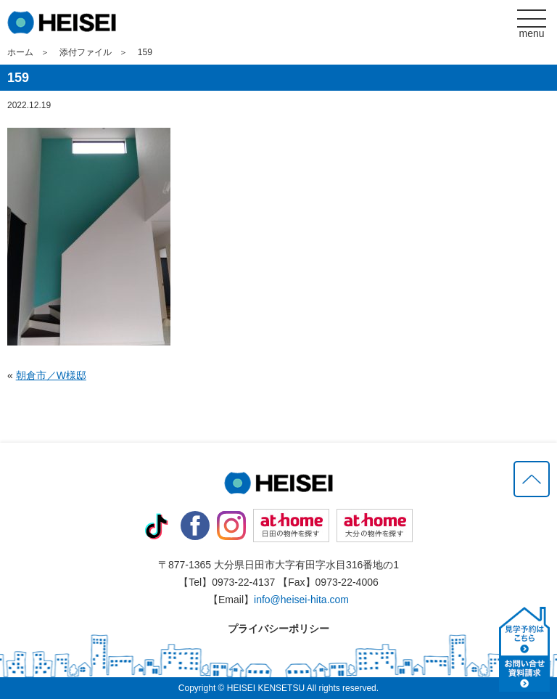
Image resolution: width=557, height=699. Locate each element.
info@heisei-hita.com (301, 599)
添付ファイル (85, 52)
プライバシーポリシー (278, 629)
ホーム (20, 52)
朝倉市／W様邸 (51, 375)
